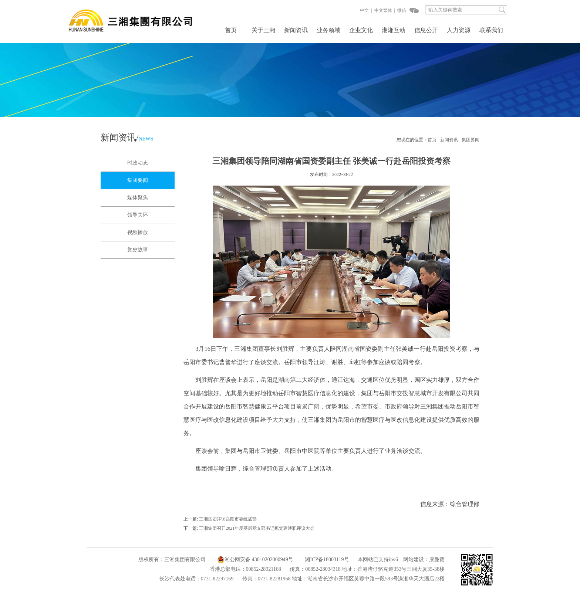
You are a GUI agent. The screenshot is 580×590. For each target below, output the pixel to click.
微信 (401, 10)
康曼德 (437, 559)
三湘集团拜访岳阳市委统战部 (228, 519)
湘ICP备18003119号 (327, 559)
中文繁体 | (384, 10)
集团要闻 (470, 139)
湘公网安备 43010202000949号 (255, 559)
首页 (231, 30)
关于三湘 (263, 30)
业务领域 (328, 30)
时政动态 (137, 163)
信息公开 (426, 30)
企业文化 (361, 30)
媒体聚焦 (137, 197)
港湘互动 (393, 30)
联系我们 (491, 30)
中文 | (366, 10)
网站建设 (413, 559)
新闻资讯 (296, 30)
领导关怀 (137, 215)
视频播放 (137, 232)
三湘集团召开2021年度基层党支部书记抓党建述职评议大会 (256, 528)
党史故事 (137, 249)
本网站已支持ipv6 (374, 559)
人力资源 (459, 30)
